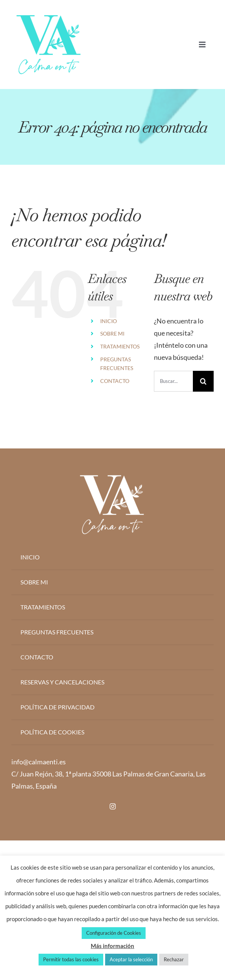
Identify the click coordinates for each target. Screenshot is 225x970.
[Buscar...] (173, 381)
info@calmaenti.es (38, 762)
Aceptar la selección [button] (131, 959)
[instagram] (112, 806)
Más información (112, 945)
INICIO (108, 321)
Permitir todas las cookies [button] (71, 959)
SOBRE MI (112, 333)
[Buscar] (203, 381)
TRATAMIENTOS (120, 346)
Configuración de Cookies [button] (113, 933)
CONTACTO (114, 381)
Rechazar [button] (174, 959)
